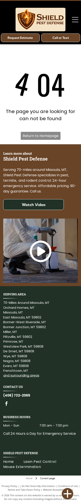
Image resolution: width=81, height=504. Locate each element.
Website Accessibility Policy (58, 489)
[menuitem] (13, 461)
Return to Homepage (41, 135)
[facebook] (6, 404)
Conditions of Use (68, 486)
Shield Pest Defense (20, 453)
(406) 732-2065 (16, 395)
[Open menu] (75, 19)
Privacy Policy (9, 486)
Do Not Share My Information (38, 486)
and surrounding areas (21, 375)
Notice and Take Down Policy (24, 489)
